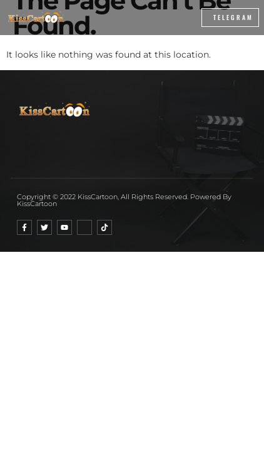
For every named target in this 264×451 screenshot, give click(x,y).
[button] (161, 17)
